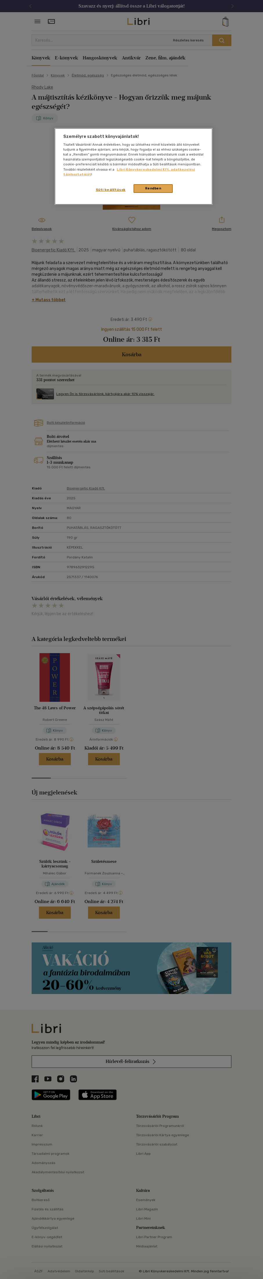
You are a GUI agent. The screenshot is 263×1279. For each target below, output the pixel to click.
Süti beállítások (111, 190)
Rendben (153, 188)
